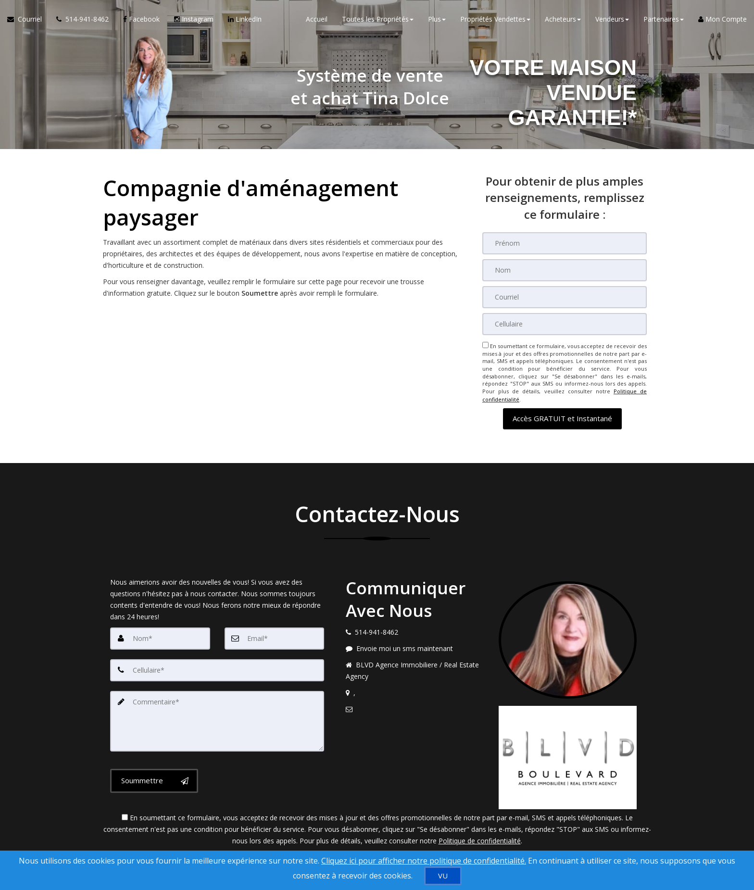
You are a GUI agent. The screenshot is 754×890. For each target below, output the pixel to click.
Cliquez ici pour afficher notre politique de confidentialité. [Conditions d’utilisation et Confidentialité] (423, 860)
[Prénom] (564, 243)
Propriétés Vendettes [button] (495, 19)
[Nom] (564, 270)
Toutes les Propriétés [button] (378, 19)
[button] (562, 417)
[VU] (443, 875)
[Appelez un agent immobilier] (82, 19)
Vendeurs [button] (612, 19)
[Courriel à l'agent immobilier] (28, 19)
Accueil (316, 19)
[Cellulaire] (564, 324)
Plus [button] (437, 19)
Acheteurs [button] (563, 19)
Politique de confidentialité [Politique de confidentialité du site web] (480, 839)
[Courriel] (564, 297)
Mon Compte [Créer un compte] (722, 19)
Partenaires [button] (663, 19)
